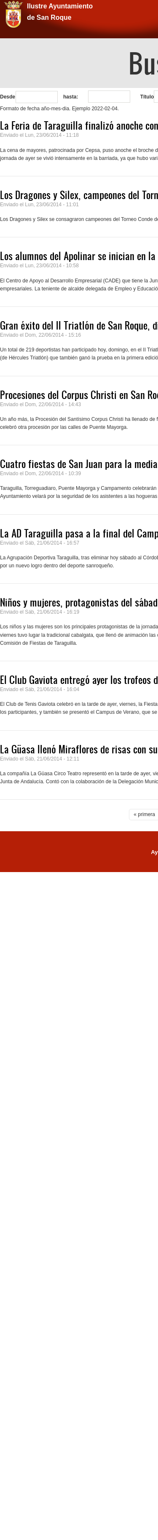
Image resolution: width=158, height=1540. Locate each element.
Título (147, 97)
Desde (7, 97)
